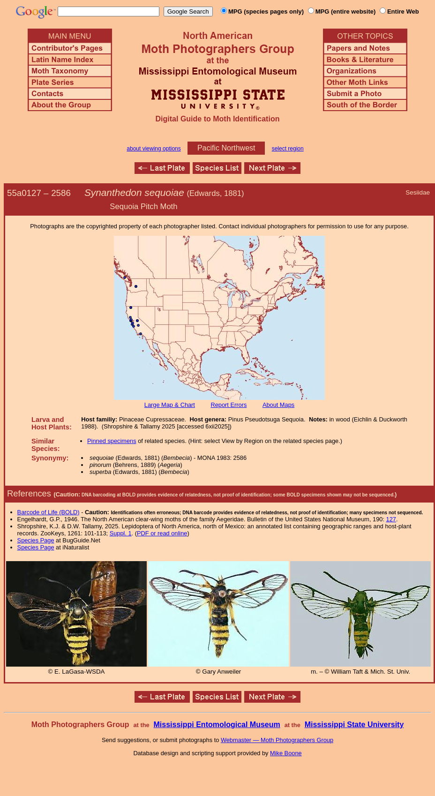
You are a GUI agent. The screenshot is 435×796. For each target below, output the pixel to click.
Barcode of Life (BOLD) (48, 512)
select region (288, 148)
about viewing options (153, 148)
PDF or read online (162, 533)
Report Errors (229, 404)
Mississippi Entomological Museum (216, 724)
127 (391, 519)
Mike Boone (286, 753)
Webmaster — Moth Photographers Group (277, 739)
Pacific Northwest (226, 148)
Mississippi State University (354, 724)
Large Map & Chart (169, 404)
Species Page (35, 540)
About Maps (278, 404)
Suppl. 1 (121, 533)
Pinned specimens (111, 440)
